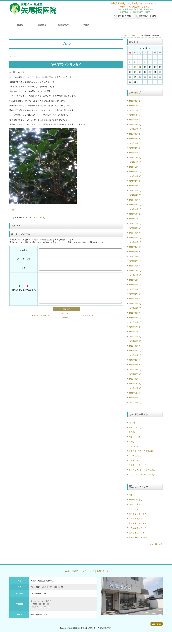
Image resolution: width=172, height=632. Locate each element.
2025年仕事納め (135, 504)
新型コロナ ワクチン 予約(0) (142, 474)
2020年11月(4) (135, 388)
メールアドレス (23, 259)
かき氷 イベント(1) (137, 465)
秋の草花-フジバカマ (137, 533)
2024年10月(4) (135, 167)
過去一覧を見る (156, 544)
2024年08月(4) (135, 176)
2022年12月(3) (135, 270)
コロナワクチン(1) (136, 456)
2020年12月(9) (135, 383)
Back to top (156, 624)
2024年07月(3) (135, 181)
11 (140, 67)
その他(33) (133, 446)
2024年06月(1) (135, 186)
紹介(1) (132, 423)
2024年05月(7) (135, 190)
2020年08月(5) (135, 402)
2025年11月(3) (135, 110)
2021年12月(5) (135, 327)
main (65, 315)
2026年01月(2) (135, 101)
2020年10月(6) (135, 393)
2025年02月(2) (135, 148)
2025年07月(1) (135, 129)
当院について (64, 25)
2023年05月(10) (135, 247)
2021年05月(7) (135, 360)
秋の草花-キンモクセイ (138, 537)
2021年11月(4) (135, 332)
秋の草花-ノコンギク (137, 514)
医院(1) (132, 432)
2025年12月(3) (135, 106)
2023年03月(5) (135, 256)
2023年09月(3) (135, 228)
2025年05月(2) (135, 134)
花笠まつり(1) (134, 460)
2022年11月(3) (135, 275)
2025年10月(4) (135, 115)
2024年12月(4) (135, 157)
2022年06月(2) (135, 299)
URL (24, 268)
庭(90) (131, 441)
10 (135, 67)
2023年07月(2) (135, 237)
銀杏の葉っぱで (135, 518)
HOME (20, 25)
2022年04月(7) (135, 308)
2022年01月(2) (135, 322)
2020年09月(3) (135, 398)
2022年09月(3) (135, 285)
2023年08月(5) (135, 233)
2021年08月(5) (135, 346)
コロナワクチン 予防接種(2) (141, 451)
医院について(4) (135, 427)
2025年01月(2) (135, 153)
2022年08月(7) (135, 289)
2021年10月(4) (135, 336)
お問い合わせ (102, 571)
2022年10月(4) (135, 280)
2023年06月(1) (135, 242)
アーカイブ (135, 92)
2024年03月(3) (135, 200)
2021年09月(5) (135, 341)
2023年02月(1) (135, 261)
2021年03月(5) (135, 369)
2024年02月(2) (135, 204)
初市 (130, 495)
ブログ (86, 25)
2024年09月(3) (135, 172)
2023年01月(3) (135, 266)
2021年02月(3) (135, 374)
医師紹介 (42, 25)
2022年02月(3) (135, 318)
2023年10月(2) (135, 223)
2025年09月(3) (135, 120)
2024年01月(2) (135, 209)
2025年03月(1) (135, 143)
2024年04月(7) (135, 195)
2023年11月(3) (135, 219)
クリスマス (133, 509)
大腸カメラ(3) (134, 437)
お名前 (23, 250)
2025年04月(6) (135, 139)
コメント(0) (40, 217)
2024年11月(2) (135, 162)
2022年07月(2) (135, 294)
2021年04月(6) (135, 365)
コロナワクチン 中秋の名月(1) (142, 470)
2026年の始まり (135, 500)
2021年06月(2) (135, 355)
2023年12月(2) (135, 214)
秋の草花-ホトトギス (137, 523)
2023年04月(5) (135, 252)
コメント (23, 288)
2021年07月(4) (135, 351)
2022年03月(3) (135, 313)
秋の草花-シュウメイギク (139, 528)
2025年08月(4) (135, 124)
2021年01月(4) (135, 379)
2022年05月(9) (135, 303)
